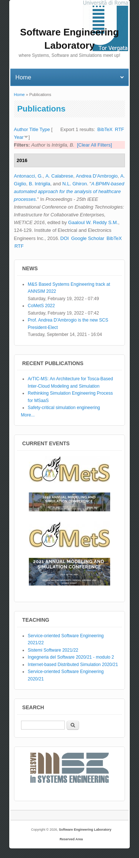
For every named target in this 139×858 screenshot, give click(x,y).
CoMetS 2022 (41, 305)
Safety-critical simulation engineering (64, 407)
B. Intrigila (39, 183)
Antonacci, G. (28, 176)
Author (21, 129)
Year (19, 137)
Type (45, 129)
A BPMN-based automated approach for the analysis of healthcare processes (69, 191)
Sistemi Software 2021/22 (53, 650)
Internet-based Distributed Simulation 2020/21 (73, 664)
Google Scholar (87, 238)
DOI (64, 238)
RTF (119, 129)
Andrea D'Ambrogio (97, 176)
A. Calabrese (59, 176)
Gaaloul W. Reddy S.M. (93, 222)
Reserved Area (71, 839)
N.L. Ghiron (74, 183)
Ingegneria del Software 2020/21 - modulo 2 (71, 657)
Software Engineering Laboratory (85, 829)
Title (33, 129)
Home (19, 94)
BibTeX (104, 129)
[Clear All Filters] (94, 145)
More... (28, 415)
